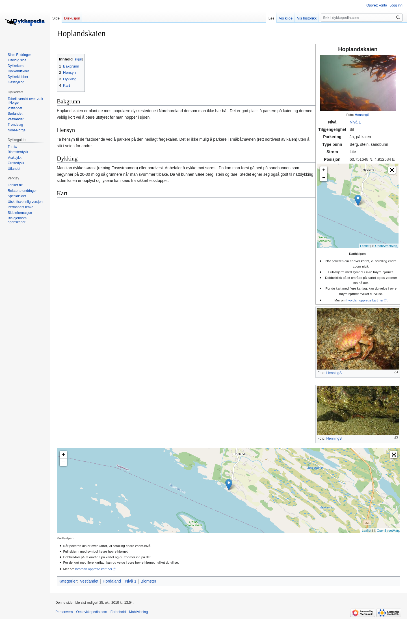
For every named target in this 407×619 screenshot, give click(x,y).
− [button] (323, 177)
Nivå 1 (355, 122)
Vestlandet (89, 581)
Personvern (64, 612)
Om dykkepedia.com (91, 612)
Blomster (148, 581)
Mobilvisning (138, 612)
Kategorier (68, 581)
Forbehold (118, 612)
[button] (392, 170)
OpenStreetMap (386, 245)
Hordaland (112, 581)
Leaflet (364, 245)
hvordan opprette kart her (365, 300)
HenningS (362, 114)
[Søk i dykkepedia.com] (361, 17)
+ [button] (323, 170)
